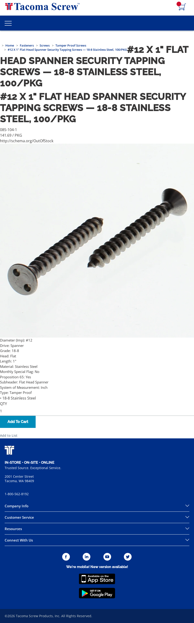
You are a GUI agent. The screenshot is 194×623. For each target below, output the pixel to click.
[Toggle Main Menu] (8, 23)
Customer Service (19, 517)
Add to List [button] (8, 435)
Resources (13, 528)
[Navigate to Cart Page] (182, 7)
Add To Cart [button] (17, 422)
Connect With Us (19, 540)
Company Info (16, 506)
